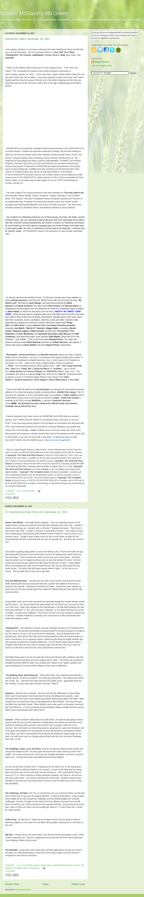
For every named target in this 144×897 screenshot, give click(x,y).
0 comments (10, 494)
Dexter (43, 865)
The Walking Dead (20, 868)
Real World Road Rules (62, 865)
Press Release (28, 491)
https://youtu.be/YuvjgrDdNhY (58, 440)
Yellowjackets (34, 868)
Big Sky (37, 865)
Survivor (76, 865)
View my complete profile (101, 66)
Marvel (49, 865)
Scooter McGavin (101, 62)
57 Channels (27, 865)
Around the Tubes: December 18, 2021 (27, 39)
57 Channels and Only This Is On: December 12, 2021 (36, 512)
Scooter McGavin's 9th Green (34, 13)
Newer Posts (12, 884)
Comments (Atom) (23, 890)
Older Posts (78, 884)
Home (45, 884)
